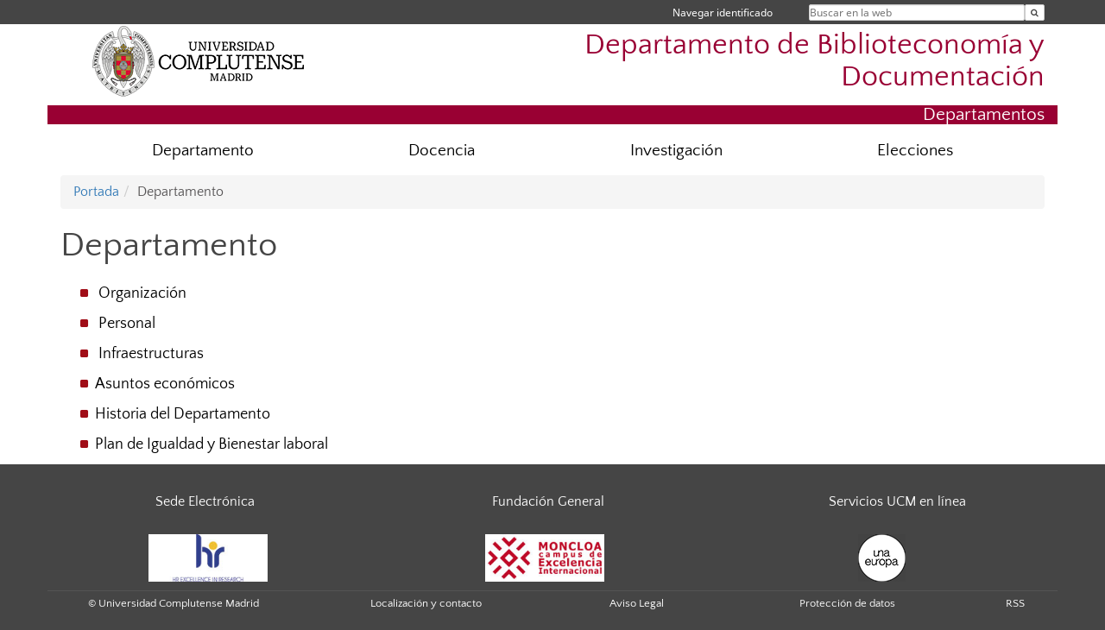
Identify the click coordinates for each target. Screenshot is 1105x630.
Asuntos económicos (165, 384)
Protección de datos (847, 603)
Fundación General (548, 501)
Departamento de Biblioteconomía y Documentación (814, 61)
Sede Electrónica (205, 501)
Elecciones (915, 151)
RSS (1015, 603)
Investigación (676, 151)
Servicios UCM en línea (897, 501)
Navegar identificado (722, 12)
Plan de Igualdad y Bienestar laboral (211, 444)
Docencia (441, 151)
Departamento (203, 151)
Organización (142, 293)
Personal (126, 323)
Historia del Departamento (182, 414)
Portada (96, 191)
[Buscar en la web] (1035, 12)
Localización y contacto (426, 603)
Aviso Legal (636, 603)
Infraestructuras (151, 353)
